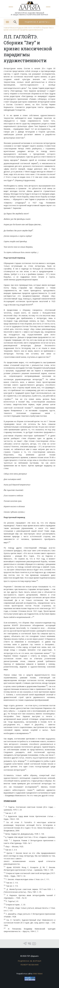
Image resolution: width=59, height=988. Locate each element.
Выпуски (14, 28)
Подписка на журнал (29, 961)
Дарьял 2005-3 (23, 28)
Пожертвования (30, 964)
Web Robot (38, 973)
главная (6, 28)
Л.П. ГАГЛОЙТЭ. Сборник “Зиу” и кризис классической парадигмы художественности (28, 29)
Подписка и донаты (36, 22)
